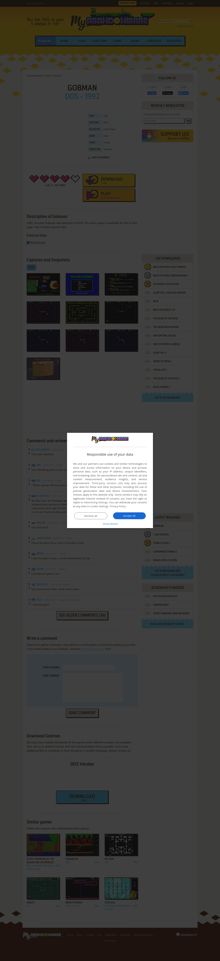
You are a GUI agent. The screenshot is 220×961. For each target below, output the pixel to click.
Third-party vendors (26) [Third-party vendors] (107, 483)
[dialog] (110, 480)
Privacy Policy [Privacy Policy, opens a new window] (118, 506)
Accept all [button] (129, 515)
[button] (110, 524)
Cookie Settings (99, 506)
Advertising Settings (96, 502)
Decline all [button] (90, 516)
